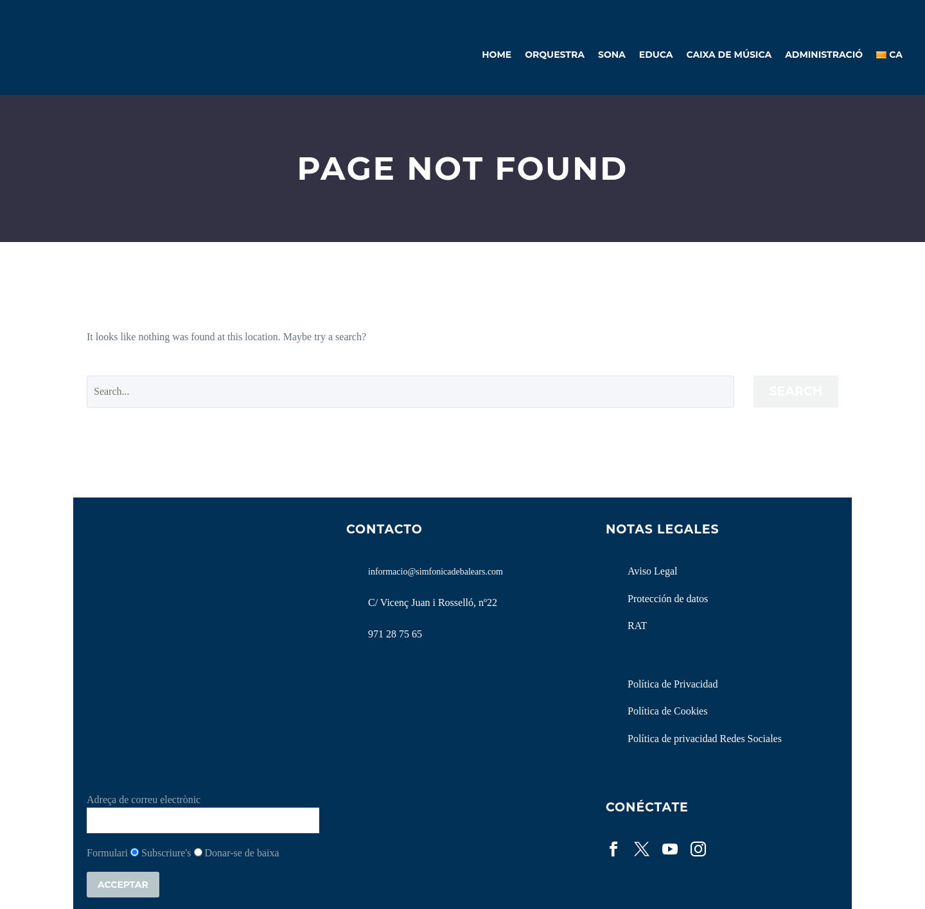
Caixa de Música (728, 54)
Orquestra (555, 54)
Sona (612, 54)
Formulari (107, 852)
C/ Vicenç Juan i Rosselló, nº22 (432, 602)
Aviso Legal (652, 571)
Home (496, 54)
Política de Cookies (667, 711)
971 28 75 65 (395, 633)
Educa (656, 54)
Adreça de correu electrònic (143, 799)
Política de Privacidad (673, 684)
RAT (637, 625)
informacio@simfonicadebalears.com (435, 571)
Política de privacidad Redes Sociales (705, 738)
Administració (824, 54)
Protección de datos (668, 598)
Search (796, 391)
